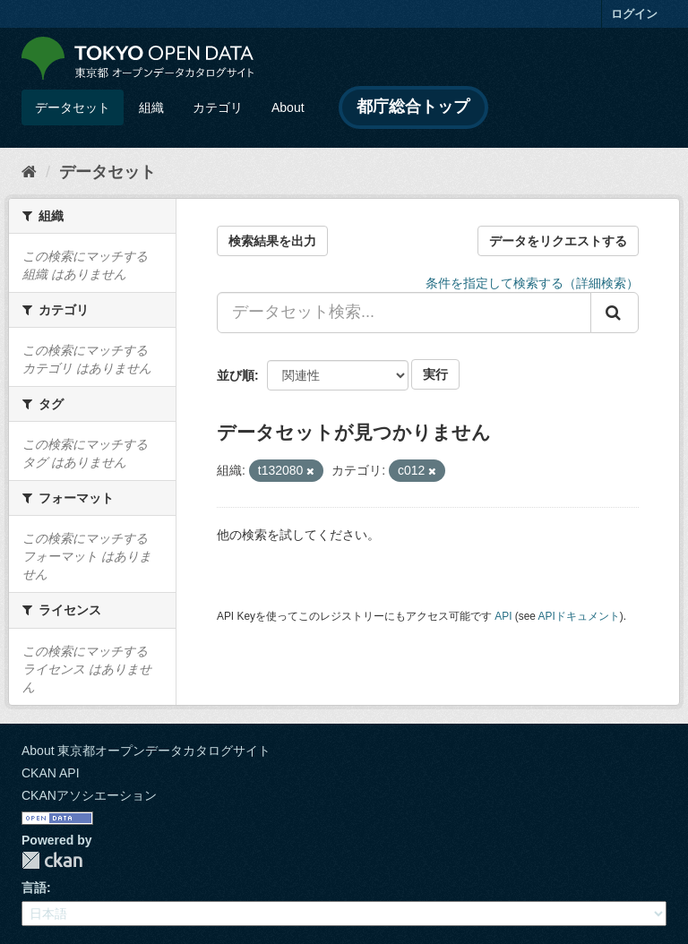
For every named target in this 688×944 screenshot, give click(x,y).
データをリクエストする (558, 241)
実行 (435, 374)
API (503, 616)
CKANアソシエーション (89, 795)
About (288, 107)
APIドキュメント (579, 616)
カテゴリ (218, 107)
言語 (34, 887)
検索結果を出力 (272, 241)
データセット (72, 107)
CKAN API (51, 773)
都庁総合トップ (413, 107)
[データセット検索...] (404, 312)
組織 (151, 107)
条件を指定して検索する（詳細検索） (532, 283)
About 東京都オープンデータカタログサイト (146, 750)
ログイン (634, 14)
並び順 (235, 375)
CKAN (52, 860)
